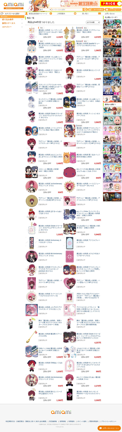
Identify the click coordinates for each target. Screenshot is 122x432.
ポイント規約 (81, 421)
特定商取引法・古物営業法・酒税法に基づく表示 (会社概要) (26, 421)
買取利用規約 (93, 421)
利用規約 (72, 421)
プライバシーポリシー (108, 421)
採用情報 (63, 421)
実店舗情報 (53, 421)
